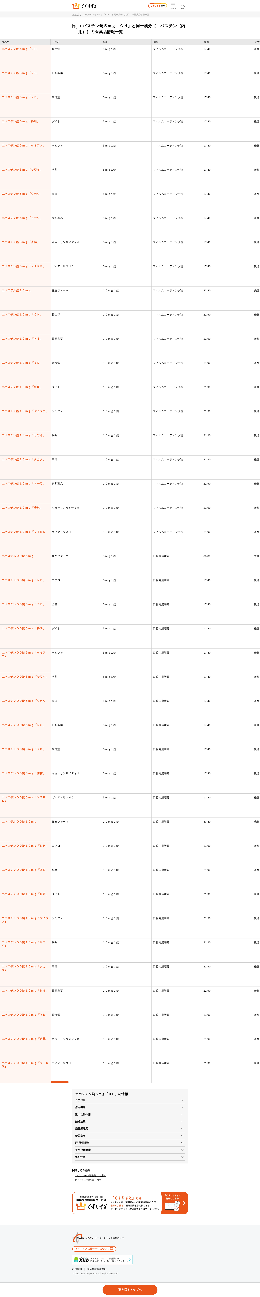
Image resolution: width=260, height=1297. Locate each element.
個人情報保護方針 (97, 1269)
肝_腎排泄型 (82, 1142)
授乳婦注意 (81, 1128)
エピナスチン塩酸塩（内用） (90, 1175)
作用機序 (80, 1107)
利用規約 (77, 1269)
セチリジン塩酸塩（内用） (89, 1179)
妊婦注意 (80, 1121)
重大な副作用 (83, 1114)
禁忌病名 (80, 1135)
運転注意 (80, 1157)
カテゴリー (81, 1100)
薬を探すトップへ (130, 1289)
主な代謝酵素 (83, 1150)
